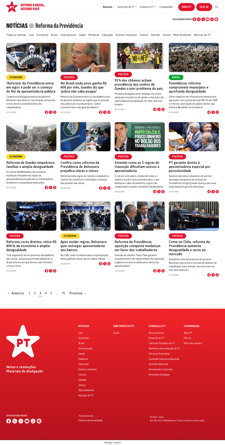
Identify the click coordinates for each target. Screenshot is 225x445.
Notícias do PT (202, 34)
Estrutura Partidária (159, 353)
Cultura (144, 34)
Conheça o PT (157, 326)
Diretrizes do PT (123, 326)
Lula (31, 34)
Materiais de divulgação (24, 371)
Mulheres (93, 34)
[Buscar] (216, 7)
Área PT (186, 7)
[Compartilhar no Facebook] (46, 112)
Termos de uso (85, 415)
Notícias (83, 326)
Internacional (68, 34)
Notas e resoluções (21, 367)
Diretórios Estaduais (159, 374)
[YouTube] (207, 19)
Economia (42, 34)
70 (63, 293)
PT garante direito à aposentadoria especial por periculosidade (189, 167)
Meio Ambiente (182, 34)
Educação (107, 34)
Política (69, 77)
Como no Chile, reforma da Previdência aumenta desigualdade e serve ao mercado (189, 248)
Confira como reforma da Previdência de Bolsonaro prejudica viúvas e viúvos (79, 167)
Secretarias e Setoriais (161, 369)
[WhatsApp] (212, 19)
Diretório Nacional (158, 364)
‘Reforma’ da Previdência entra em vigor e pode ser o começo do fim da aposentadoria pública (30, 87)
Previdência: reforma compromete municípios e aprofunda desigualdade (188, 87)
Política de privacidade (90, 420)
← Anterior (15, 293)
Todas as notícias (16, 34)
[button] (108, 7)
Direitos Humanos (126, 34)
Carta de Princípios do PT (162, 343)
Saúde (82, 34)
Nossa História (156, 333)
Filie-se (204, 7)
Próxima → (78, 293)
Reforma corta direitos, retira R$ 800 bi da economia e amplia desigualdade (31, 246)
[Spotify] (216, 19)
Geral (116, 333)
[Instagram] (199, 19)
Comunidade (191, 326)
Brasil (54, 34)
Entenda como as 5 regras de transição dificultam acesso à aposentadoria (137, 167)
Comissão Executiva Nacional (164, 359)
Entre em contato (193, 343)
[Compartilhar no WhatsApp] (54, 112)
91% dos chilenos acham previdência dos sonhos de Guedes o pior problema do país (139, 84)
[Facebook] (194, 19)
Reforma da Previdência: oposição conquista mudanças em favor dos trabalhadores (137, 246)
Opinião (155, 34)
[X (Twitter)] (203, 19)
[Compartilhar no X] (50, 112)
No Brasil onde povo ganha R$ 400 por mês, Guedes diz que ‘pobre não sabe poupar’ (83, 87)
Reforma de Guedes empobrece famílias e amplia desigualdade (30, 165)
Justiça (166, 34)
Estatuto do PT (157, 338)
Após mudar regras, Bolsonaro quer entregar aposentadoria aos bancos (83, 246)
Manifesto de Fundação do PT (164, 348)
